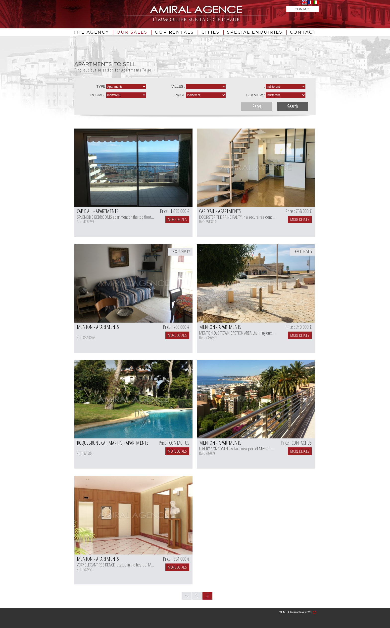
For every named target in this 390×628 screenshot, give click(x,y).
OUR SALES (132, 32)
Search (292, 106)
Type (100, 86)
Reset (256, 106)
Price (180, 95)
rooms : (97, 95)
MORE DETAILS (177, 219)
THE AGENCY (91, 32)
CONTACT (303, 32)
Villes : (178, 86)
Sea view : (255, 95)
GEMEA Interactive (291, 612)
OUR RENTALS (174, 32)
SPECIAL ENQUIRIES (255, 32)
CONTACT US (179, 442)
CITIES (210, 32)
